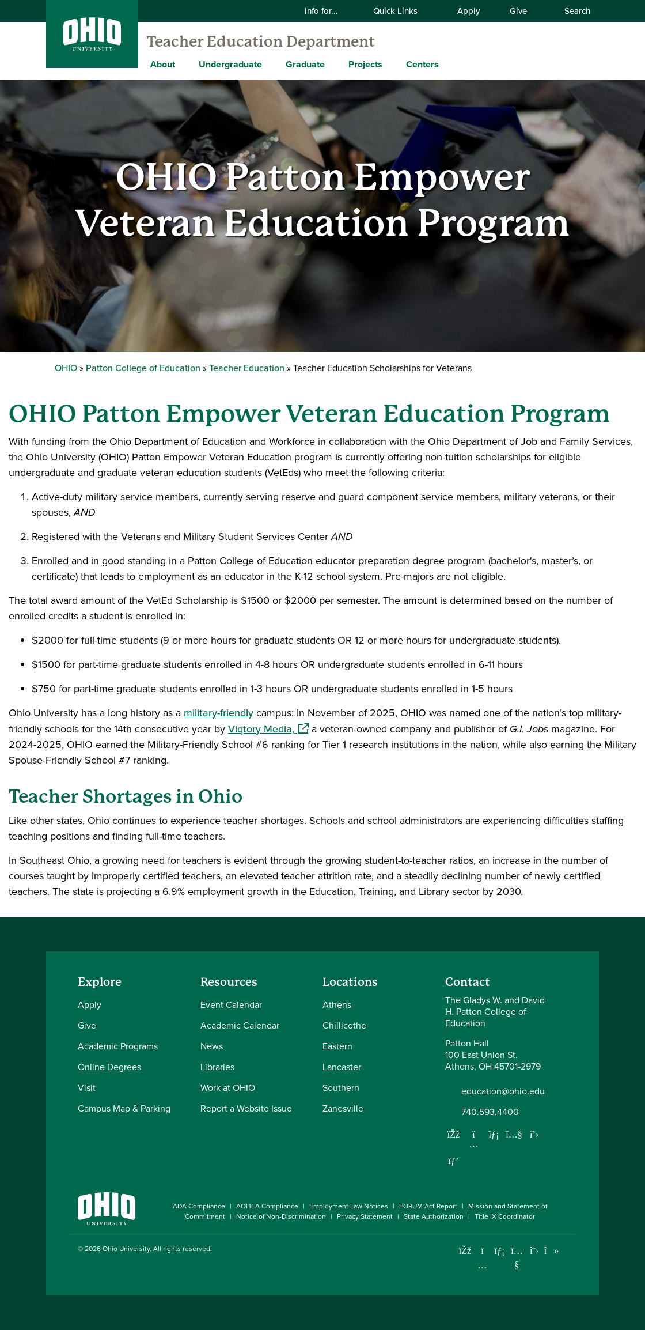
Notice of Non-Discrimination (281, 1216)
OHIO (66, 368)
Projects (365, 64)
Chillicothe (344, 1025)
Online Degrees (109, 1067)
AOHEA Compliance (267, 1206)
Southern (340, 1087)
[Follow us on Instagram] (474, 1143)
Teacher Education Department (261, 41)
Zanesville (342, 1108)
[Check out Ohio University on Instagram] (482, 1265)
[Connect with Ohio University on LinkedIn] (499, 1251)
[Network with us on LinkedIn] (494, 1134)
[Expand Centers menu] (447, 64)
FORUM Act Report (428, 1206)
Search (571, 11)
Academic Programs (118, 1046)
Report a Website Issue (246, 1108)
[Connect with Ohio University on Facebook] (465, 1251)
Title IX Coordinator (505, 1216)
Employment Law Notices (348, 1206)
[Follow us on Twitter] (534, 1134)
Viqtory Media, (268, 728)
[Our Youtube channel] (514, 1134)
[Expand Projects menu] (391, 64)
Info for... (328, 11)
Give (518, 11)
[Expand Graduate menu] (333, 64)
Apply (468, 11)
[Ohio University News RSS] (568, 1251)
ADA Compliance (199, 1206)
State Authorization (434, 1216)
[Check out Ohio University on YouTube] (517, 1258)
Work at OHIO (227, 1087)
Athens (336, 1004)
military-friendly (218, 712)
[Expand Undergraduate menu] (270, 64)
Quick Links (402, 11)
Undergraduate (230, 64)
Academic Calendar (239, 1025)
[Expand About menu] (183, 64)
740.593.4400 (490, 1112)
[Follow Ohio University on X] (534, 1251)
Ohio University (126, 1249)
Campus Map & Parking (124, 1108)
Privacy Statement (365, 1216)
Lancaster (341, 1067)
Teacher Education (246, 368)
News (211, 1046)
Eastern (337, 1046)
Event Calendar (231, 1004)
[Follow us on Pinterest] (453, 1160)
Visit (87, 1087)
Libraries (217, 1067)
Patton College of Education (143, 368)
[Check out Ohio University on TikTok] (551, 1251)
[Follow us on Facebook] (453, 1134)
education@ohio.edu (503, 1091)
